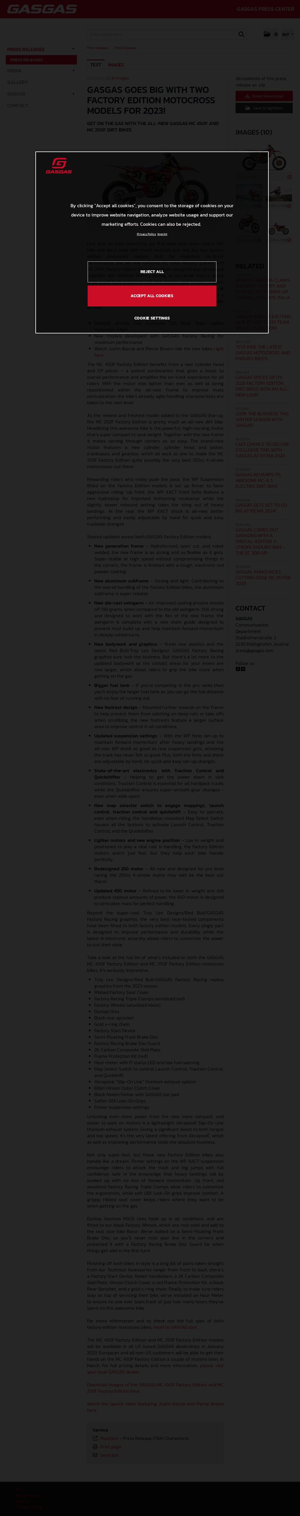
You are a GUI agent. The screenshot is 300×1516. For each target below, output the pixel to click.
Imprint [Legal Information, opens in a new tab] (162, 234)
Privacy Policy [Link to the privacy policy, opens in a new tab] (146, 234)
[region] (152, 242)
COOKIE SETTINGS (152, 318)
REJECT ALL (152, 272)
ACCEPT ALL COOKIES (152, 296)
